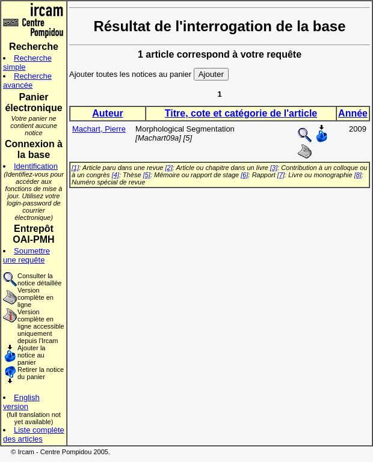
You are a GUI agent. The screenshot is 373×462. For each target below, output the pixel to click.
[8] (358, 174)
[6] (244, 174)
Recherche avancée (27, 80)
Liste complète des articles (33, 434)
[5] (146, 174)
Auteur (107, 113)
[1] (75, 167)
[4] (115, 174)
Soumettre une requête (26, 255)
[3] (273, 167)
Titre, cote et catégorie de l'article (241, 113)
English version (21, 402)
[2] (169, 167)
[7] (281, 174)
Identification (36, 166)
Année (353, 113)
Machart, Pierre (99, 128)
